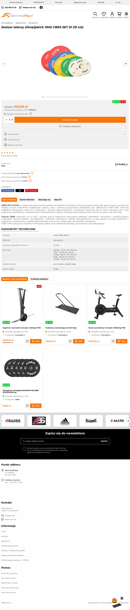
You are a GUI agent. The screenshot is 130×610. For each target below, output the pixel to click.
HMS (3, 166)
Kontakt (100, 2)
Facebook (8, 190)
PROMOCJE (39, 2)
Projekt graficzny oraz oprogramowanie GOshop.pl (108, 603)
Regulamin (5, 541)
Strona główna (7, 23)
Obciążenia (33, 23)
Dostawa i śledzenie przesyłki (13, 550)
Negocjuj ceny (80, 2)
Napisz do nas (29, 7)
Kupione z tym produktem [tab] (14, 279)
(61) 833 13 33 (10, 7)
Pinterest (33, 190)
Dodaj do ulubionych (70, 126)
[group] (65, 63)
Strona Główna (15, 2)
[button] (4, 64)
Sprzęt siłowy (20, 23)
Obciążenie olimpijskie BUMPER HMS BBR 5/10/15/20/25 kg (21, 391)
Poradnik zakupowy (9, 573)
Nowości (59, 2)
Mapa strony (6, 603)
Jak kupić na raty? (8, 578)
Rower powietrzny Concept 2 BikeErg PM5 (106, 328)
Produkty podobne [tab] (39, 279)
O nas (118, 2)
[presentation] (91, 452)
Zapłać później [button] (14, 140)
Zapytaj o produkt (15, 145)
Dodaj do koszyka (70, 120)
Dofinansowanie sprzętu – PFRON (15, 560)
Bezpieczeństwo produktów (12, 555)
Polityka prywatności (9, 546)
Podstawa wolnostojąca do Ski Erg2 (61, 328)
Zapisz (104, 441)
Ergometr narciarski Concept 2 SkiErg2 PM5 (22, 328)
